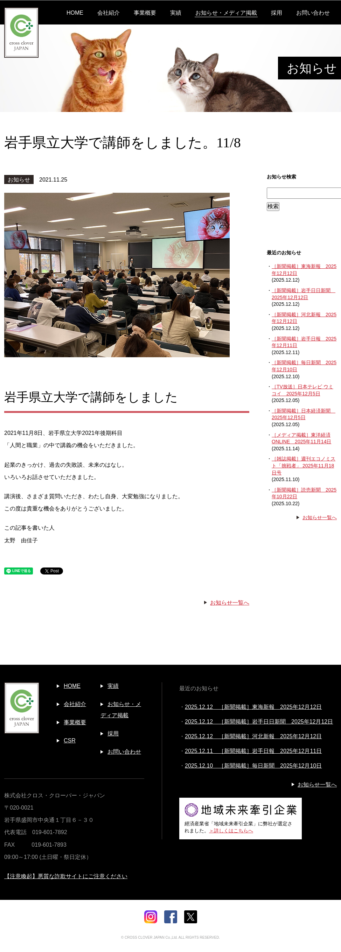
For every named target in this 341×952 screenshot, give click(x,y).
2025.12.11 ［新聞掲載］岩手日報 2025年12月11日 (253, 751)
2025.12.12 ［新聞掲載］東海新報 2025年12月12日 (253, 707)
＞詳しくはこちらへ (231, 830)
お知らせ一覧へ (229, 603)
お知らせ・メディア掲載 (226, 13)
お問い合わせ (313, 13)
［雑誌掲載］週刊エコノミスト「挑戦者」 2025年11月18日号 (303, 465)
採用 (276, 13)
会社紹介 (108, 13)
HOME (75, 13)
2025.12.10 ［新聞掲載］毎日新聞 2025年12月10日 (253, 766)
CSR (70, 740)
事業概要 (145, 13)
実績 (175, 13)
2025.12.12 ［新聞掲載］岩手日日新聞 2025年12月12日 (259, 722)
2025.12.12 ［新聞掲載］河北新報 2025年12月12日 (253, 736)
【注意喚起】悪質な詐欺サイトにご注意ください (65, 876)
